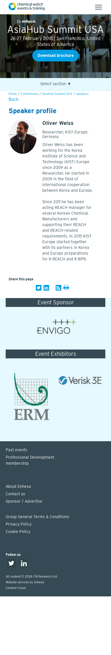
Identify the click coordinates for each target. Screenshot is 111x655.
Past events (16, 450)
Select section (55, 84)
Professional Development (58, 460)
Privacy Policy (19, 524)
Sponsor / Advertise (24, 501)
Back (13, 99)
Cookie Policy (18, 531)
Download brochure (55, 55)
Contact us (15, 494)
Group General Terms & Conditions (37, 516)
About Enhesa (18, 486)
